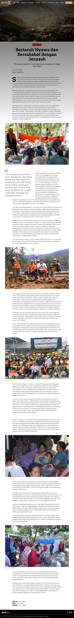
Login (69, 2)
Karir (33, 616)
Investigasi (31, 2)
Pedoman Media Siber (27, 616)
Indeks (57, 2)
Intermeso (44, 2)
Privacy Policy (41, 616)
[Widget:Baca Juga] (5, 609)
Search (62, 2)
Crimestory (51, 2)
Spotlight (37, 2)
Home (18, 2)
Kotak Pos (36, 616)
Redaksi (20, 616)
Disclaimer (47, 616)
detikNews (24, 2)
